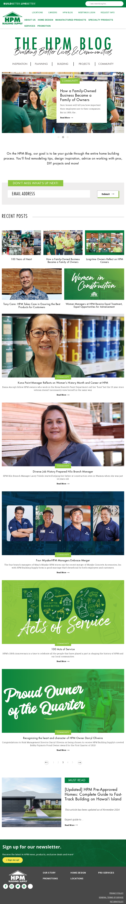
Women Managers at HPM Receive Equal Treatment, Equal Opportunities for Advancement (94, 306)
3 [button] (68, 137)
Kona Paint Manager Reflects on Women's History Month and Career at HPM (63, 383)
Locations (37, 12)
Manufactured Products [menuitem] (70, 20)
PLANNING (41, 63)
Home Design (78, 874)
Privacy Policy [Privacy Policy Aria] (117, 894)
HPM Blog (68, 12)
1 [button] (58, 137)
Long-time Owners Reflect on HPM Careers (104, 261)
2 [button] (63, 137)
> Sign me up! (12, 861)
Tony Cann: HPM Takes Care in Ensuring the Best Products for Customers (31, 306)
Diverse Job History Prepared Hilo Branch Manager (63, 472)
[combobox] (105, 3)
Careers (52, 12)
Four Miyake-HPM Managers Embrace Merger (63, 561)
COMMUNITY (106, 63)
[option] (63, 102)
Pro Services (106, 874)
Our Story (49, 874)
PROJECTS (84, 63)
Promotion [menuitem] (44, 26)
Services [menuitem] (29, 26)
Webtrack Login (86, 12)
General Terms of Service (111, 899)
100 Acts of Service (63, 651)
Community (72, 81)
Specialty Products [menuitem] (100, 20)
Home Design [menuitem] (45, 20)
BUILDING (63, 63)
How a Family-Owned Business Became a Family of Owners (79, 96)
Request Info (108, 12)
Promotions (50, 880)
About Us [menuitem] (30, 20)
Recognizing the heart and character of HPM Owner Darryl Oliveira (63, 740)
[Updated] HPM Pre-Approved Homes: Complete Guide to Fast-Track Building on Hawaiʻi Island (93, 796)
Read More (66, 118)
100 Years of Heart (21, 259)
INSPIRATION (20, 63)
